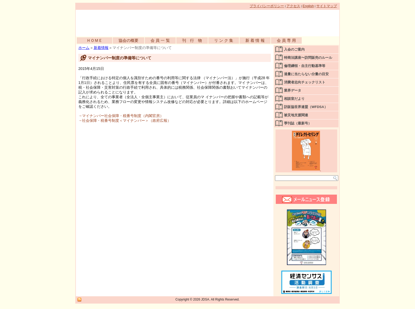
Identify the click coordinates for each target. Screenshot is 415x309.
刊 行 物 (192, 40)
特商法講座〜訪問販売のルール (308, 58)
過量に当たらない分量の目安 (306, 74)
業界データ (292, 90)
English (308, 6)
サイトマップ (326, 6)
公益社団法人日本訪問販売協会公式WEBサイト (136, 21)
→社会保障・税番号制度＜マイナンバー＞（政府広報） (124, 120)
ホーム (83, 48)
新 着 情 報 (255, 40)
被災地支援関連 (296, 115)
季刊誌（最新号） (298, 123)
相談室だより (294, 99)
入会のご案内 (294, 49)
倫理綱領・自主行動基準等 (304, 66)
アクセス (293, 6)
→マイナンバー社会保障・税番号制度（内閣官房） (121, 116)
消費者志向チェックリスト (304, 82)
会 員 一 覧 (160, 40)
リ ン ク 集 (223, 40)
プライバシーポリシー (267, 6)
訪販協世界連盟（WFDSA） (306, 107)
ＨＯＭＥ (94, 40)
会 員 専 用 (286, 40)
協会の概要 (128, 40)
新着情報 (101, 48)
